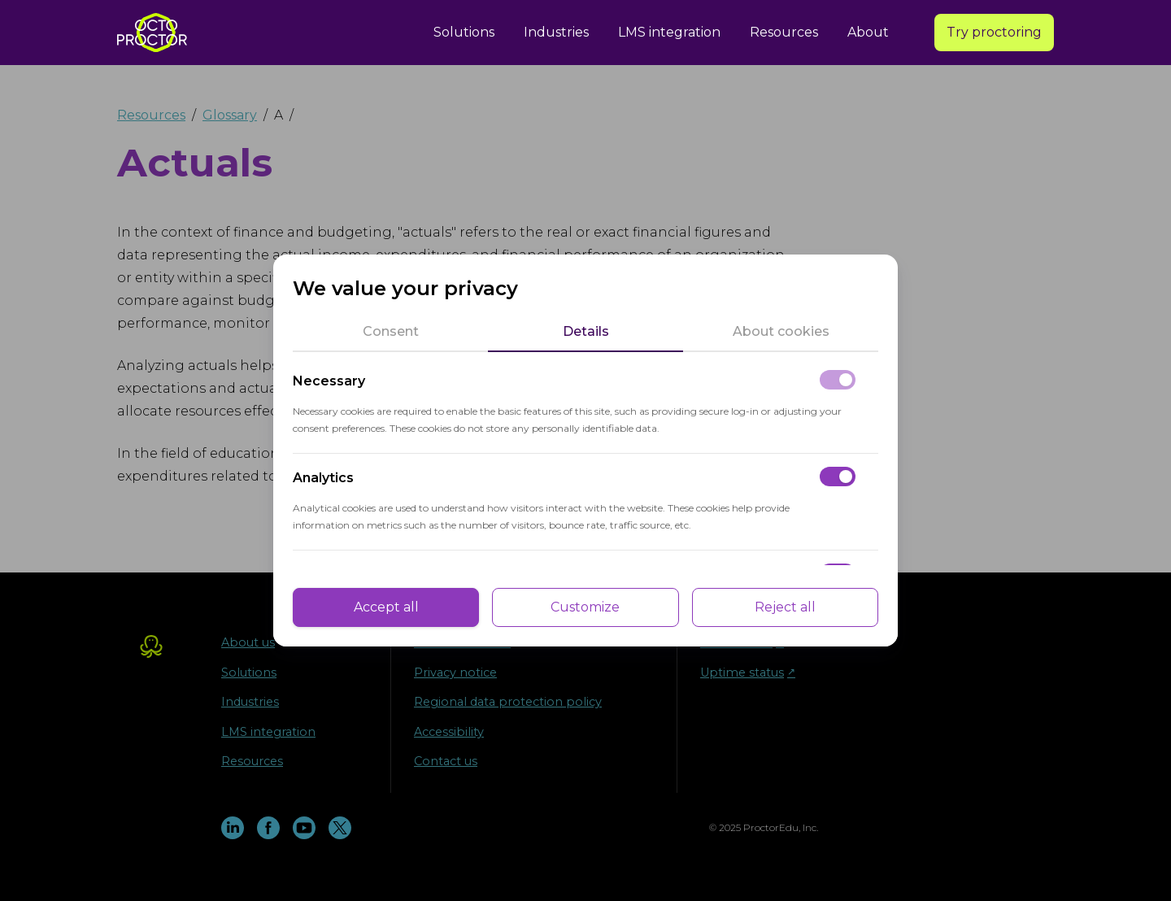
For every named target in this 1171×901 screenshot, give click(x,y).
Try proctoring (994, 32)
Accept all (386, 607)
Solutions (463, 32)
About (868, 32)
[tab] (390, 331)
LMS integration (669, 32)
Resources (784, 32)
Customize (585, 607)
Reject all (785, 607)
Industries (556, 32)
